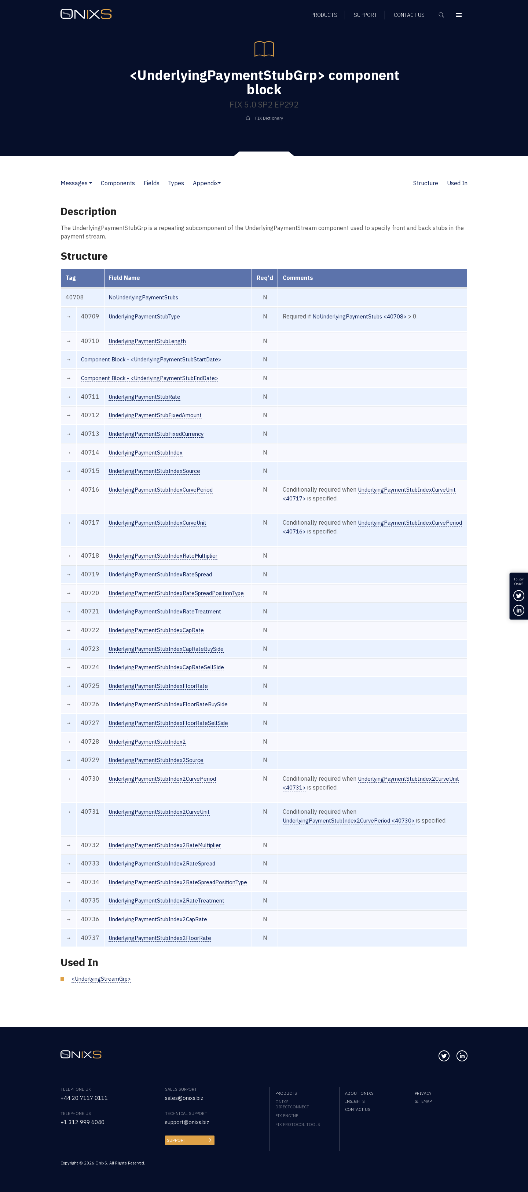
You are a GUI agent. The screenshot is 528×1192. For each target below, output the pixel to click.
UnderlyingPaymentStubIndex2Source (159, 768)
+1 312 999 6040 (84, 1122)
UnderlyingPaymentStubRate (147, 396)
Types (176, 183)
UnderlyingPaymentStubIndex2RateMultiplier (169, 862)
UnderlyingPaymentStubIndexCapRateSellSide (171, 675)
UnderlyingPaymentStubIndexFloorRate (162, 694)
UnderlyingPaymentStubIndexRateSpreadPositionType (181, 601)
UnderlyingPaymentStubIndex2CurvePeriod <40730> (364, 829)
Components (118, 183)
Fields (152, 183)
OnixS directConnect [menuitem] (292, 1104)
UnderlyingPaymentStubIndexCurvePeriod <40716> (362, 531)
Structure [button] (425, 183)
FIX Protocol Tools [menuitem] (297, 1124)
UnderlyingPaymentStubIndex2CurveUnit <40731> (361, 796)
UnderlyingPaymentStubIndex (148, 452)
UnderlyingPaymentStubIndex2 (150, 750)
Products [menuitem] (286, 1093)
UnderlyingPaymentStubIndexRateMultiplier (168, 564)
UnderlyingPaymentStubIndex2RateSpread (166, 881)
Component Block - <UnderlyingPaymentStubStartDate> (156, 359)
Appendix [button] (205, 183)
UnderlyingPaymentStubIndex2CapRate (162, 936)
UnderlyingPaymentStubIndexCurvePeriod (165, 489)
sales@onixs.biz (186, 1097)
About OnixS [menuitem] (359, 1093)
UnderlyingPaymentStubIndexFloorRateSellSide (172, 731)
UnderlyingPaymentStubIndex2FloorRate (164, 955)
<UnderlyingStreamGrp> (104, 996)
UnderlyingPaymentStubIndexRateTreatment (169, 620)
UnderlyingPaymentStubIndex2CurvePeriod (166, 787)
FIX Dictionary (269, 118)
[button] (90, 183)
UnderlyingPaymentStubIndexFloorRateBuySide (172, 713)
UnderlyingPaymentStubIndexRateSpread (164, 583)
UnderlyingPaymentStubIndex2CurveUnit (163, 820)
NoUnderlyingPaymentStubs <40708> (374, 316)
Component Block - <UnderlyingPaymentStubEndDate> (155, 378)
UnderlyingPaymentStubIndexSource (158, 470)
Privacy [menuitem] (423, 1093)
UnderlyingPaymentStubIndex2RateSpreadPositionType (183, 899)
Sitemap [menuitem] (423, 1101)
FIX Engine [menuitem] (286, 1115)
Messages (74, 183)
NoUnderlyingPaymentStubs (146, 297)
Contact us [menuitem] (357, 1109)
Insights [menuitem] (354, 1101)
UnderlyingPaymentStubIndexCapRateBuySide (171, 657)
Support (176, 1140)
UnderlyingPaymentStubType (147, 316)
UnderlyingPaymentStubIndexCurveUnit (161, 522)
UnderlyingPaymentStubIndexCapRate (160, 638)
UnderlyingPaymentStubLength (150, 341)
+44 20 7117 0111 (86, 1097)
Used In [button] (457, 183)
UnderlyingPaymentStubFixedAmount (158, 415)
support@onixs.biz (189, 1122)
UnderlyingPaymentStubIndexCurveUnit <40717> (359, 498)
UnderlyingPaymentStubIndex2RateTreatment (170, 918)
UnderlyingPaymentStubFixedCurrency (160, 433)
